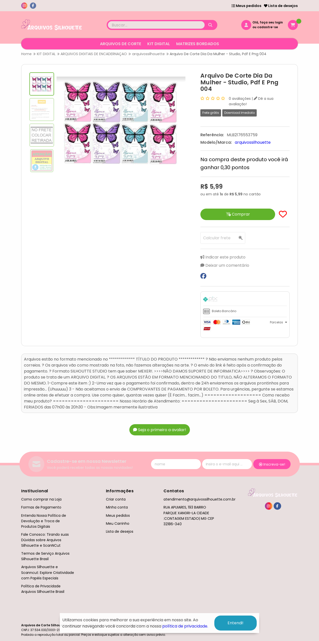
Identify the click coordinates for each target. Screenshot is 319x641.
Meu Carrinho (117, 523)
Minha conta (117, 507)
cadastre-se (267, 27)
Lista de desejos (281, 5)
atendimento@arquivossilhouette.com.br (199, 499)
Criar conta (116, 499)
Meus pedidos (246, 5)
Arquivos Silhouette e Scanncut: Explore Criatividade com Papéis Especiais (47, 572)
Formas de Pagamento (41, 507)
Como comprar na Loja (41, 499)
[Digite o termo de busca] (156, 25)
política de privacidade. (185, 626)
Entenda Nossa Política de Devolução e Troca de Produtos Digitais (43, 521)
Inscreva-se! (272, 464)
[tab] (245, 300)
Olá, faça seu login (267, 22)
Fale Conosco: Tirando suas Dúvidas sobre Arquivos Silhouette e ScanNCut (45, 540)
